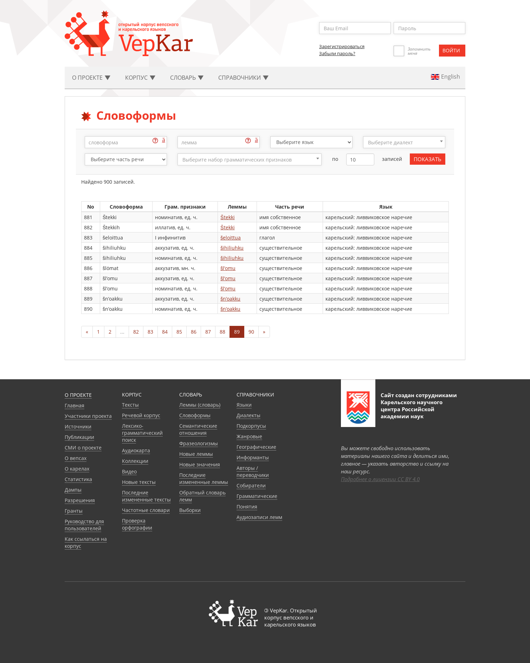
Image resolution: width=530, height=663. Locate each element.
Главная (74, 405)
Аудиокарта (136, 450)
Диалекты (248, 415)
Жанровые (249, 436)
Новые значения (199, 464)
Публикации (79, 437)
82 (136, 331)
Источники (78, 426)
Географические (256, 447)
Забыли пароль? (337, 53)
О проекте (78, 395)
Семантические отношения (198, 429)
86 (193, 331)
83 (150, 331)
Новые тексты (139, 482)
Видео (129, 471)
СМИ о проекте (83, 447)
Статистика (78, 479)
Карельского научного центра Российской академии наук (411, 409)
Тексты (130, 404)
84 (165, 331)
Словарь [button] (186, 77)
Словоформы (195, 415)
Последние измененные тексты (146, 496)
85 (179, 331)
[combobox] (404, 142)
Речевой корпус (141, 415)
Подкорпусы (251, 425)
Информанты (253, 457)
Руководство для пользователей (84, 525)
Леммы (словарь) (199, 404)
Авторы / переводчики (253, 471)
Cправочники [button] (243, 77)
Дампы (73, 489)
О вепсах (75, 458)
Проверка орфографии (137, 524)
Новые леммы (196, 454)
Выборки (190, 510)
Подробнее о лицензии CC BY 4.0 (380, 479)
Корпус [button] (140, 77)
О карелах (77, 468)
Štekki (227, 217)
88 (222, 331)
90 (251, 331)
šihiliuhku (232, 247)
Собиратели (251, 485)
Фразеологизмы (198, 443)
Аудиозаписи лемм (259, 517)
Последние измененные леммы (203, 478)
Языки (244, 404)
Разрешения (80, 500)
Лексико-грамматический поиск (142, 432)
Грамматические (257, 496)
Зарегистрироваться (341, 46)
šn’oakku (230, 298)
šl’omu (227, 268)
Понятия (247, 506)
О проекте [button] (91, 77)
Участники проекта (88, 416)
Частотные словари (146, 510)
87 (208, 331)
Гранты (74, 510)
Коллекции (135, 461)
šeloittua (230, 237)
